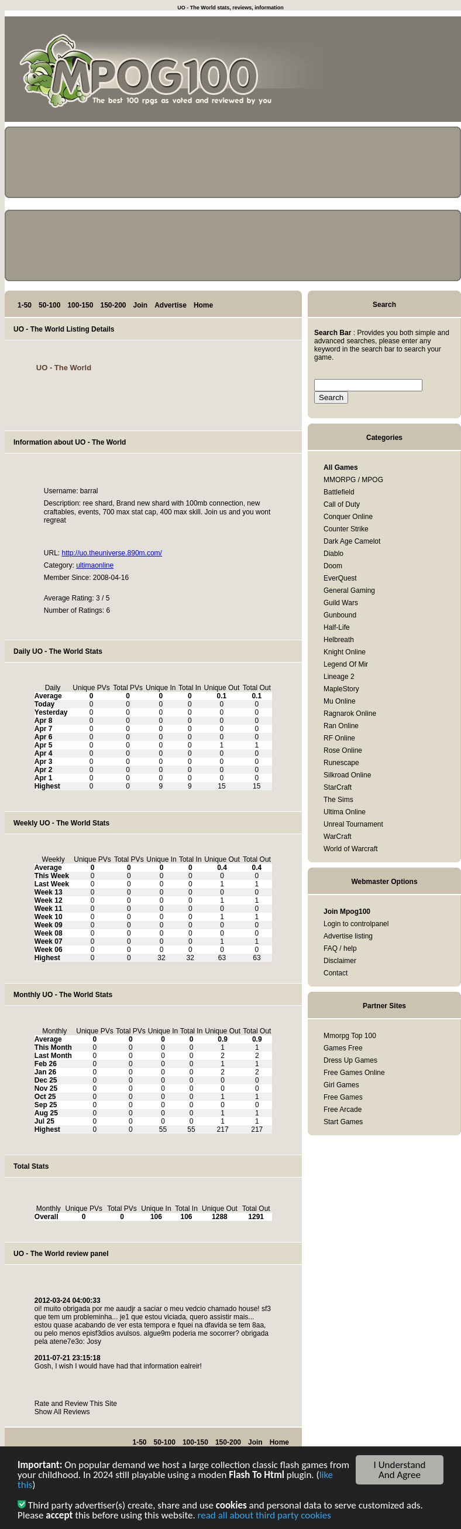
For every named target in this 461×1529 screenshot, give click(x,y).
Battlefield (339, 492)
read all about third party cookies (264, 1517)
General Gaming (349, 590)
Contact (336, 973)
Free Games (343, 1097)
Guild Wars (341, 603)
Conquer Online (348, 517)
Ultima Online (345, 812)
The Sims (338, 800)
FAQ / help (340, 948)
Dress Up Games (350, 1060)
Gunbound (340, 615)
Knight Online (345, 652)
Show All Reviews (62, 1412)
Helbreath (339, 640)
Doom (333, 566)
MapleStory (341, 689)
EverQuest (340, 578)
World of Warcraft (351, 849)
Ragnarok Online (350, 713)
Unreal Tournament (353, 824)
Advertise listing (348, 936)
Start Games (343, 1122)
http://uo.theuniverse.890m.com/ (111, 553)
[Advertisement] (408, 71)
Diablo (333, 554)
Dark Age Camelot (352, 541)
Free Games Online (354, 1073)
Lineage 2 (339, 677)
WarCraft (338, 836)
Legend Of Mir (346, 664)
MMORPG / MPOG (353, 480)
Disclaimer (340, 961)
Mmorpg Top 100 (350, 1036)
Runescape (341, 763)
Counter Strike (346, 529)
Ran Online (341, 726)
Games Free (343, 1048)
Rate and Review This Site (76, 1404)
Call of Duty (342, 504)
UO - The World (63, 367)
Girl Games (341, 1085)
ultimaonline (94, 565)
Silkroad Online (347, 775)
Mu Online (340, 701)
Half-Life (337, 627)
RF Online (339, 738)
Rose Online (343, 750)
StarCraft (338, 787)
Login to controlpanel (356, 924)
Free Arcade (343, 1109)
